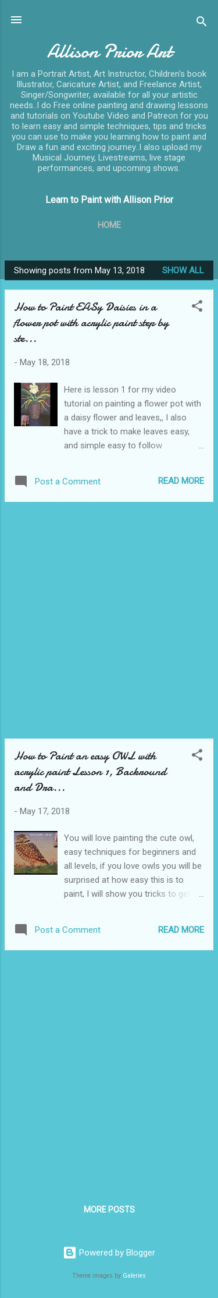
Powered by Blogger (109, 1252)
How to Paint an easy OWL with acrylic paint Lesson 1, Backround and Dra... (90, 771)
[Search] (202, 23)
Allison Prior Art (109, 51)
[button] (197, 308)
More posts (109, 1209)
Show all (183, 270)
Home (109, 225)
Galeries (134, 1275)
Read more (181, 481)
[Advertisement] (109, 620)
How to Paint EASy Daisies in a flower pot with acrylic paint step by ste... (91, 322)
